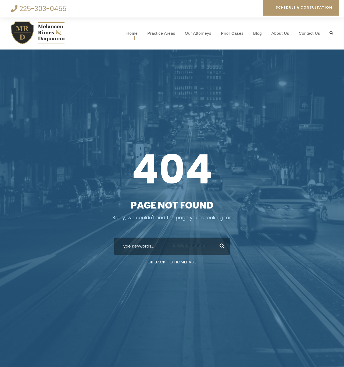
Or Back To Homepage (172, 262)
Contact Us (309, 33)
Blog (257, 33)
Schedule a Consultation (301, 7)
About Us (280, 33)
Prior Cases (232, 33)
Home (132, 33)
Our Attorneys (198, 33)
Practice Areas (161, 33)
